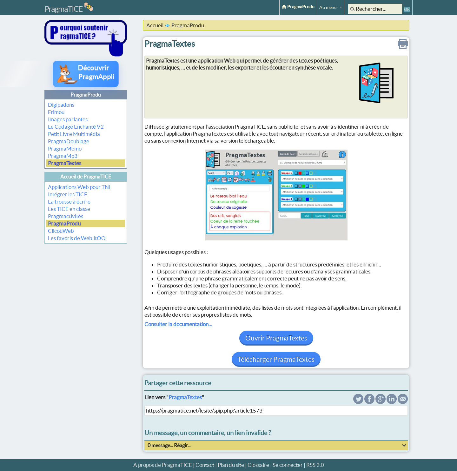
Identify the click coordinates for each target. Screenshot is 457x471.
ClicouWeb (61, 231)
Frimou (56, 112)
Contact (204, 465)
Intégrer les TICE (67, 194)
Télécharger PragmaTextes (276, 359)
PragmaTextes (64, 163)
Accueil (154, 25)
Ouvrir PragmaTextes (276, 338)
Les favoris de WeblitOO (77, 238)
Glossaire (258, 465)
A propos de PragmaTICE (162, 465)
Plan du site (231, 465)
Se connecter (288, 465)
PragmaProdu (298, 6)
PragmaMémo (65, 148)
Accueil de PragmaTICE (85, 176)
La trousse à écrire (69, 201)
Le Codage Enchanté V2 (76, 127)
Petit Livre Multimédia (74, 134)
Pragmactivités (65, 216)
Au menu (328, 7)
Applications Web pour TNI (79, 187)
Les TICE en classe (69, 209)
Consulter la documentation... (178, 324)
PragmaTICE (63, 8)
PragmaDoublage (68, 141)
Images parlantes (68, 119)
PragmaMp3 (62, 156)
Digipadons (61, 105)
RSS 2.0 (315, 465)
